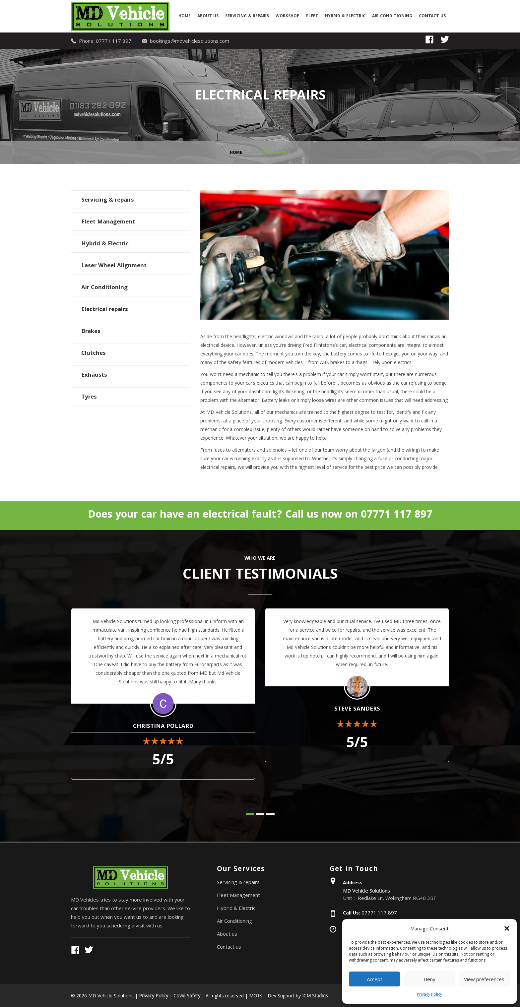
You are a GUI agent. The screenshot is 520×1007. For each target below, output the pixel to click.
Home (184, 16)
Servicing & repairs (247, 16)
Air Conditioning (392, 16)
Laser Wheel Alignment (114, 265)
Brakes (90, 331)
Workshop (287, 16)
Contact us (432, 16)
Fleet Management (108, 221)
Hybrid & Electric (345, 16)
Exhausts (94, 375)
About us (208, 16)
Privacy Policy (429, 994)
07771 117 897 (113, 40)
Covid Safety (186, 995)
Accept (374, 979)
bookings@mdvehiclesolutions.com (189, 40)
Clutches (93, 353)
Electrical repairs (104, 309)
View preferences (484, 979)
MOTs (255, 995)
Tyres (89, 397)
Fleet (312, 16)
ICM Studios (315, 995)
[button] (506, 928)
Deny (429, 979)
